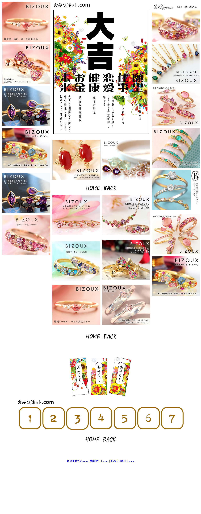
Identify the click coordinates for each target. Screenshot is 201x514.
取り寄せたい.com (77, 461)
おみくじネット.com (122, 461)
